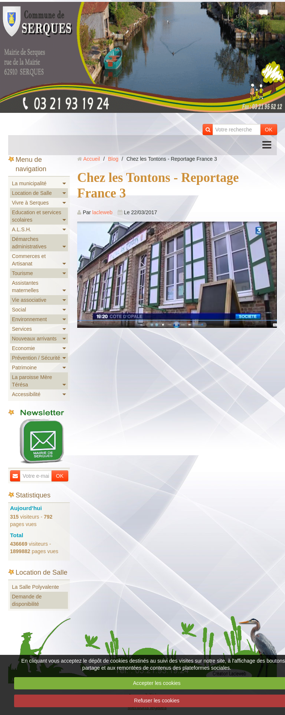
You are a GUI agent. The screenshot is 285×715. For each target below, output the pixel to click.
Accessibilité (26, 394)
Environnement (29, 319)
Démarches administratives (29, 242)
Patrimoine (24, 367)
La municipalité (29, 183)
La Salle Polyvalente (35, 587)
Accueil (91, 159)
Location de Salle (32, 193)
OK (268, 130)
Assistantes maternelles (25, 286)
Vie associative (29, 300)
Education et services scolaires (36, 216)
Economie (23, 348)
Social (19, 310)
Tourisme (22, 273)
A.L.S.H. (21, 229)
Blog (113, 159)
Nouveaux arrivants (34, 339)
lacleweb (102, 212)
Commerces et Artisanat (29, 260)
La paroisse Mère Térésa (32, 381)
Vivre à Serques (30, 203)
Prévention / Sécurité (36, 358)
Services (22, 329)
